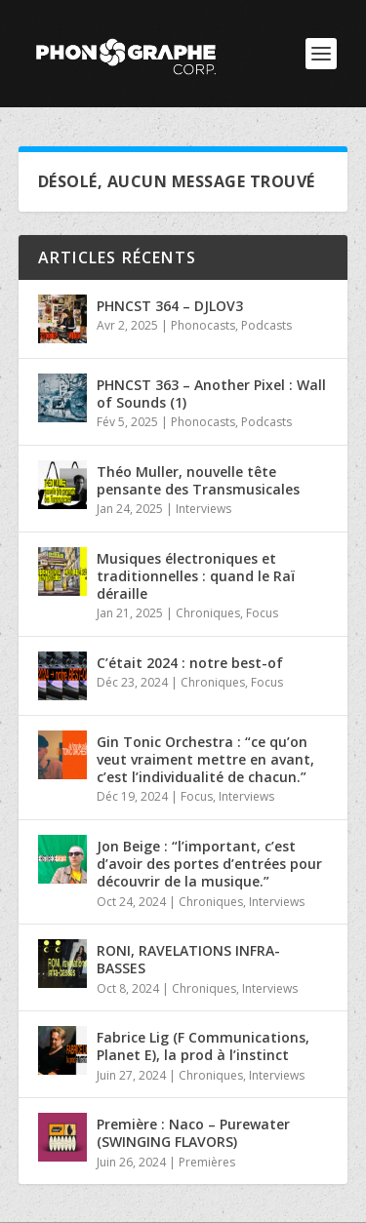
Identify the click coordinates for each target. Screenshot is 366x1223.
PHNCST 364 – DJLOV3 (170, 305)
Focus (262, 613)
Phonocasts (203, 325)
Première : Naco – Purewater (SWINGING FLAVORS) (193, 1133)
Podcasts (266, 325)
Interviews (203, 508)
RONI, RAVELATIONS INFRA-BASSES (188, 959)
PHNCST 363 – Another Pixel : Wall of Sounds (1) (211, 393)
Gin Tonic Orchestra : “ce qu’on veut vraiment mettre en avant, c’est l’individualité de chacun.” (205, 759)
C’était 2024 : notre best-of (190, 662)
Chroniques (208, 613)
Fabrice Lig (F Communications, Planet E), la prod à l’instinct (203, 1046)
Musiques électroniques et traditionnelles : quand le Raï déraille (196, 576)
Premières (207, 1162)
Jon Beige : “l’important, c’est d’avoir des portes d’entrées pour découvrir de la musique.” (209, 863)
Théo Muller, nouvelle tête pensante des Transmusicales (198, 480)
